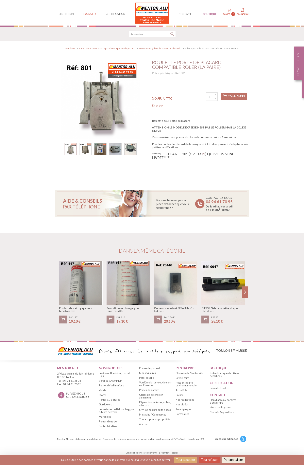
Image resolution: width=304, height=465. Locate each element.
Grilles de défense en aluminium (151, 397)
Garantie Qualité (219, 388)
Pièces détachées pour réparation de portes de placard (107, 49)
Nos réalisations (185, 400)
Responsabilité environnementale (186, 385)
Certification (115, 13)
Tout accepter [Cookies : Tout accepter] (185, 459)
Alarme (143, 424)
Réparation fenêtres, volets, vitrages (155, 404)
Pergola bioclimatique (111, 386)
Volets (102, 390)
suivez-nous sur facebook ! (77, 395)
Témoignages (183, 409)
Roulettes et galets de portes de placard (159, 49)
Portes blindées (108, 426)
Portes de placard (149, 368)
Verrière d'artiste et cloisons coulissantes (155, 384)
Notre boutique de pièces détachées (224, 375)
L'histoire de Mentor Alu (189, 373)
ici (203, 154)
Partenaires (182, 414)
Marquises (105, 417)
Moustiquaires (147, 373)
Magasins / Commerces (152, 415)
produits (89, 13)
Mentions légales (169, 453)
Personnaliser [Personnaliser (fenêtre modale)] (233, 459)
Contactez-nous (219, 204)
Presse (179, 395)
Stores (102, 395)
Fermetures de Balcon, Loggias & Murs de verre (116, 411)
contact (185, 14)
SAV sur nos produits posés (155, 410)
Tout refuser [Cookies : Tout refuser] (209, 459)
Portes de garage (149, 390)
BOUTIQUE (209, 14)
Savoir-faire (182, 378)
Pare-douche (146, 378)
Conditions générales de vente (142, 453)
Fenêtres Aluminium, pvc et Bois (114, 375)
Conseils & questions (222, 413)
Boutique (70, 49)
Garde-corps (106, 405)
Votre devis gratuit (220, 408)
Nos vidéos (182, 405)
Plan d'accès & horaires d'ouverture (223, 402)
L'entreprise (67, 13)
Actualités (181, 390)
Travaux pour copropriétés (154, 419)
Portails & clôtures (109, 400)
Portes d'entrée (108, 422)
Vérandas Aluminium (110, 381)
